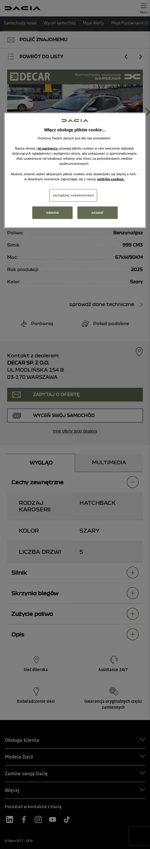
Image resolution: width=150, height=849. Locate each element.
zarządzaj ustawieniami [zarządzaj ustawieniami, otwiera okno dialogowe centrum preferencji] (73, 195)
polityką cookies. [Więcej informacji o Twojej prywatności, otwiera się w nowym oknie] (111, 179)
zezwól (97, 212)
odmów (52, 212)
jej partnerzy (48, 148)
